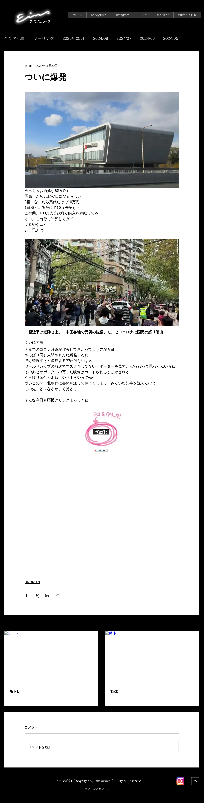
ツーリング (43, 38)
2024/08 (100, 38)
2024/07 (123, 38)
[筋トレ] (51, 657)
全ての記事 (14, 38)
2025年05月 (73, 38)
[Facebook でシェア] (27, 596)
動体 (114, 692)
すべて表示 (191, 623)
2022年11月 (32, 582)
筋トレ (15, 692)
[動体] (152, 657)
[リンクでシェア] (57, 596)
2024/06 (147, 38)
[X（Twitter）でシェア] (37, 596)
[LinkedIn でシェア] (47, 596)
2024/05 (170, 38)
